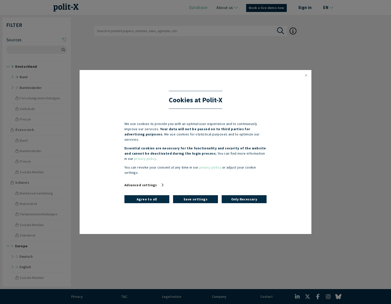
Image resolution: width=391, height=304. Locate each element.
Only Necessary (244, 199)
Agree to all (147, 199)
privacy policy (145, 158)
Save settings (195, 199)
